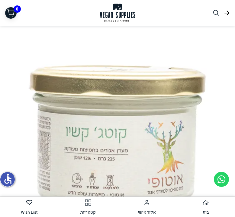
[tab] (205, 207)
